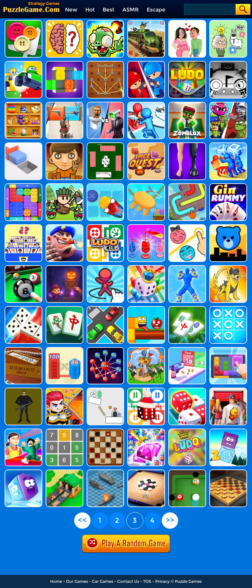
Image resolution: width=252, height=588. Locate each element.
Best (109, 10)
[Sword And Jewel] (146, 431)
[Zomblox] (187, 104)
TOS (147, 581)
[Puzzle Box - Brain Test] (228, 22)
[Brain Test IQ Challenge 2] (64, 22)
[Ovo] (228, 63)
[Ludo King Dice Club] (105, 226)
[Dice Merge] (187, 390)
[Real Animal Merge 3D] (187, 144)
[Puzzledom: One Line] (23, 104)
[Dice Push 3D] (228, 144)
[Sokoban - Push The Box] (105, 185)
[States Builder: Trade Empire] (64, 471)
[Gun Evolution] (187, 349)
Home (56, 581)
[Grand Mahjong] (64, 308)
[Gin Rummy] (228, 185)
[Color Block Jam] (228, 349)
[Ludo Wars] (187, 431)
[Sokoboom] (64, 144)
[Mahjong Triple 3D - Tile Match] (187, 308)
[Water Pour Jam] (146, 226)
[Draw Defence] (105, 267)
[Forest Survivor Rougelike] (64, 185)
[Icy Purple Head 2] (228, 431)
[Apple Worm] (146, 308)
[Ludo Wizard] (187, 63)
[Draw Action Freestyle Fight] (187, 267)
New (71, 10)
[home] (31, 9)
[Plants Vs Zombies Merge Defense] (228, 104)
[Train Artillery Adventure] (146, 22)
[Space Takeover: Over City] (105, 349)
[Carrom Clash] (146, 471)
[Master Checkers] (228, 471)
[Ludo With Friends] (146, 267)
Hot (90, 10)
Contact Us (128, 581)
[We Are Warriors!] (146, 349)
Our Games (77, 581)
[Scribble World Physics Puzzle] (105, 390)
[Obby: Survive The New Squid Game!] (23, 431)
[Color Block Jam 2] (23, 185)
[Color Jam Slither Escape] (187, 185)
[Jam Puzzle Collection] (105, 308)
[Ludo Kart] (23, 63)
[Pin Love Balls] (187, 226)
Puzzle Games (188, 581)
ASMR (130, 10)
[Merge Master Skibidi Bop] (105, 104)
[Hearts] (105, 144)
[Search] (209, 9)
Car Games (102, 581)
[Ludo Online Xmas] (146, 390)
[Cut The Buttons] (23, 22)
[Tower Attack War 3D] (146, 63)
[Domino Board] (23, 308)
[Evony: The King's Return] (64, 104)
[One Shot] (23, 390)
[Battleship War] (105, 471)
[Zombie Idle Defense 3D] (105, 22)
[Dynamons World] (228, 267)
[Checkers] (105, 431)
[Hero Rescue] (64, 390)
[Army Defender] (64, 226)
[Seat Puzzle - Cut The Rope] (146, 185)
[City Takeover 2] (228, 226)
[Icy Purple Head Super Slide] (23, 471)
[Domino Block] (23, 349)
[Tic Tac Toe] (228, 308)
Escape (156, 10)
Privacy (162, 581)
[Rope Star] (105, 63)
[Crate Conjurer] (64, 267)
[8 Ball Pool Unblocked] (23, 267)
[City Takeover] (64, 349)
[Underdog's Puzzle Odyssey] (187, 22)
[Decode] (64, 431)
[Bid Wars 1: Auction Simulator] (228, 390)
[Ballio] (187, 471)
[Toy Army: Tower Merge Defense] (146, 104)
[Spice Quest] (146, 144)
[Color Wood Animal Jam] (64, 63)
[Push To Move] (23, 144)
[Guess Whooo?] (23, 226)
